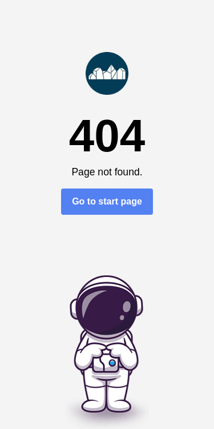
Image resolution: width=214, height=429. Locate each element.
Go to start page (107, 201)
